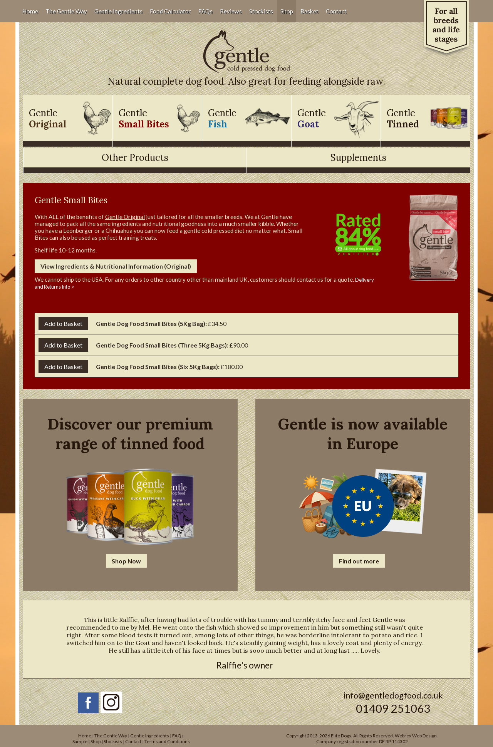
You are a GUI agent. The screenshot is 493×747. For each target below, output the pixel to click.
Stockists (261, 11)
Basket (309, 11)
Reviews (231, 11)
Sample (79, 741)
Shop (286, 11)
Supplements (358, 158)
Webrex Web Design (416, 736)
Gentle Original (125, 216)
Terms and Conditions (167, 741)
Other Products (135, 158)
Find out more (359, 561)
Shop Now (126, 561)
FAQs (205, 11)
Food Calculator (170, 11)
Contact (336, 11)
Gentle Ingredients (118, 11)
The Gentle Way (66, 11)
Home (30, 11)
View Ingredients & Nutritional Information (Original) (115, 266)
